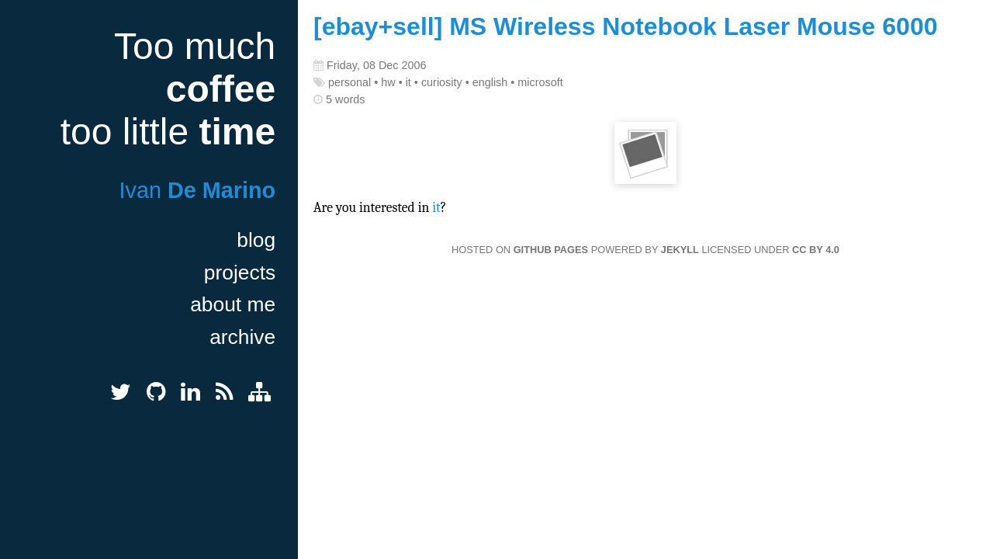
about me (232, 304)
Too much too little (168, 89)
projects (239, 272)
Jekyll (680, 249)
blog (256, 240)
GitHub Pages (551, 249)
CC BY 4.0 (815, 249)
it (436, 207)
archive (242, 337)
